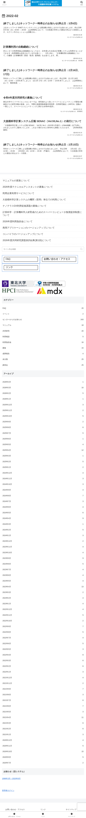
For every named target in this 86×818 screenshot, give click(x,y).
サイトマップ (71, 810)
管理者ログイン (8, 791)
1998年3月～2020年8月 (11, 779)
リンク (43, 810)
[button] (81, 249)
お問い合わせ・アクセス (15, 810)
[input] (43, 249)
